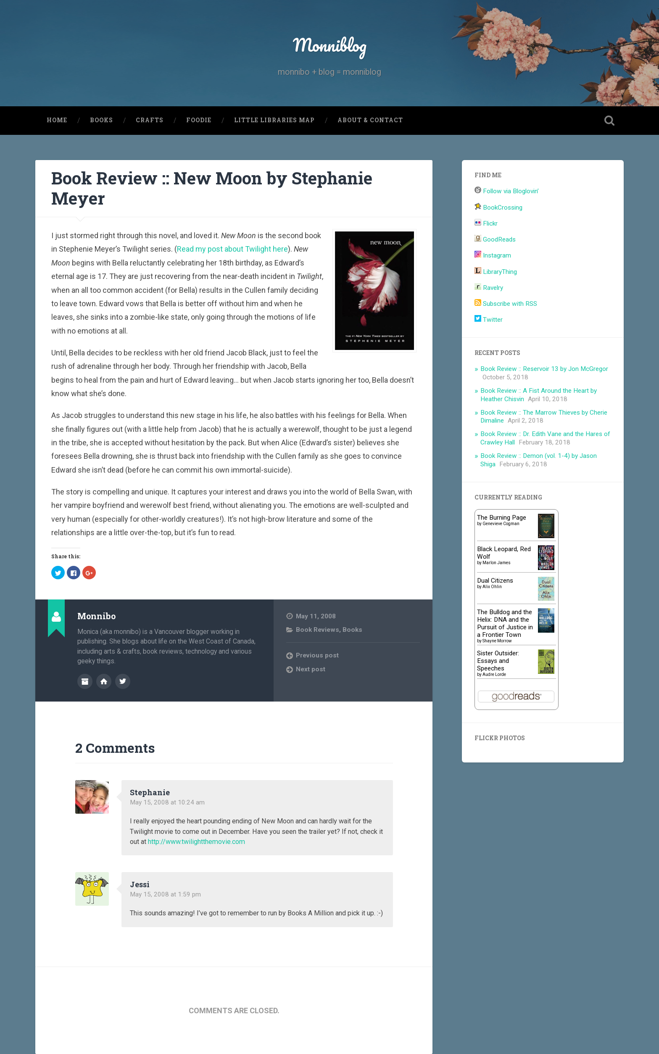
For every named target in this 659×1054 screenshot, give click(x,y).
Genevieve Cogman (500, 523)
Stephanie (150, 792)
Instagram (492, 255)
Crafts (149, 120)
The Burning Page (501, 517)
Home (57, 120)
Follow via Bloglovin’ (506, 191)
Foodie (198, 120)
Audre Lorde (494, 674)
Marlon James (496, 562)
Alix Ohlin (492, 586)
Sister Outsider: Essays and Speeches (498, 660)
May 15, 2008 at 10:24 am (167, 802)
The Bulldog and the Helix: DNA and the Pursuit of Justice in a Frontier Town (505, 623)
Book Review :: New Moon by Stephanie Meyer (211, 188)
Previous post (317, 656)
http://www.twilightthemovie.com (196, 842)
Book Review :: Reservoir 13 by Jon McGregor (544, 369)
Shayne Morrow (497, 641)
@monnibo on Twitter (122, 681)
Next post (310, 669)
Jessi (140, 884)
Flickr (486, 223)
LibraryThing (495, 272)
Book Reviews (317, 629)
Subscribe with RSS (505, 304)
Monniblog (329, 44)
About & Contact (370, 120)
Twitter (488, 319)
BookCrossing (498, 207)
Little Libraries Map (274, 120)
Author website (103, 681)
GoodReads (495, 239)
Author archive (84, 681)
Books (101, 120)
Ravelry (488, 288)
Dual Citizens (495, 580)
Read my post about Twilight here (232, 248)
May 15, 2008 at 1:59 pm (165, 894)
